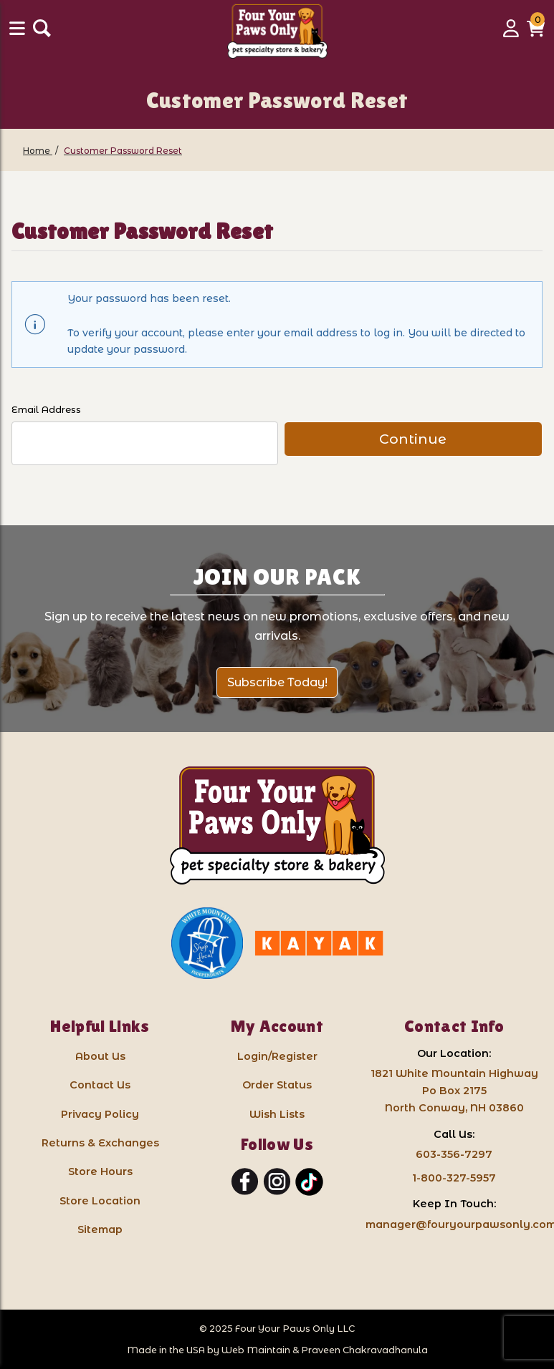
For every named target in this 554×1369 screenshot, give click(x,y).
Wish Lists (277, 1114)
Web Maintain (255, 1350)
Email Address (46, 409)
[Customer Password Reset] (123, 150)
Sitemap (100, 1229)
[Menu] (18, 33)
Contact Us (100, 1084)
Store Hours (100, 1171)
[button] (536, 33)
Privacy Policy (100, 1114)
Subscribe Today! (277, 682)
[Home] (37, 150)
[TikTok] (309, 1182)
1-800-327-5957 (454, 1177)
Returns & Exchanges (100, 1142)
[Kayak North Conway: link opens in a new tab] (318, 943)
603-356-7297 (454, 1154)
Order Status (277, 1084)
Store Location (99, 1200)
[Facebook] (245, 1182)
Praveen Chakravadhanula (364, 1350)
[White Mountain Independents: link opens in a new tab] (207, 943)
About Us (100, 1056)
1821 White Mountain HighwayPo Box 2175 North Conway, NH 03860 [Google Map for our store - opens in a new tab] (454, 1090)
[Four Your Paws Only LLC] (277, 825)
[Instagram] (277, 1182)
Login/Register (277, 1056)
